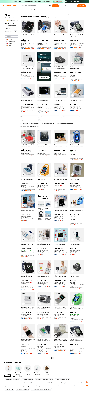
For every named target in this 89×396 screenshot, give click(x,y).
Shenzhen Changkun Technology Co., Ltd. (61, 47)
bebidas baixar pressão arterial (12, 379)
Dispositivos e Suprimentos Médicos (34, 14)
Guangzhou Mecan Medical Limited (61, 108)
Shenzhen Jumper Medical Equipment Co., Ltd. (61, 76)
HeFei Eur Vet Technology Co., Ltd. (77, 158)
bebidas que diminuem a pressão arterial (50, 116)
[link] (87, 382)
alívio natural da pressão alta (62, 379)
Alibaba (22, 14)
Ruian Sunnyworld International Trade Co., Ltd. (44, 154)
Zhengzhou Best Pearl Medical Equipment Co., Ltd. (44, 111)
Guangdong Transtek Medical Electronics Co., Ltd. (28, 76)
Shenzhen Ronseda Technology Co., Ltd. (44, 252)
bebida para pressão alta (48, 123)
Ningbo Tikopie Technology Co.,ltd (61, 154)
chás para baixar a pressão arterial (29, 126)
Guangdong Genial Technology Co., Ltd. (77, 79)
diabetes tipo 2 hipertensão (55, 382)
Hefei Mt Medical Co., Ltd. (76, 187)
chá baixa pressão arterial (23, 389)
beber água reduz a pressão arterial (68, 120)
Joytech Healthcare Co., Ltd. (44, 47)
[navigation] (11, 186)
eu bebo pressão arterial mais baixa (29, 116)
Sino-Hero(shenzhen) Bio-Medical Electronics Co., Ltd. (61, 252)
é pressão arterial (9, 389)
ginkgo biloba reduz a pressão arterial (73, 382)
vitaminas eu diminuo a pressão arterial (30, 123)
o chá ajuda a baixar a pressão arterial (48, 120)
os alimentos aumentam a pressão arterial (48, 386)
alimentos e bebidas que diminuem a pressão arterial (16, 382)
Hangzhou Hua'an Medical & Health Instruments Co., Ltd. (28, 189)
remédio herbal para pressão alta (12, 386)
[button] (50, 6)
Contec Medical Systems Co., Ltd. (61, 189)
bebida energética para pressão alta (70, 116)
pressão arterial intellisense (67, 386)
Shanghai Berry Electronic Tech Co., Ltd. (28, 154)
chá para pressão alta (27, 379)
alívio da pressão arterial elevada (39, 382)
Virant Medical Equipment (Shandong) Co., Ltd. (44, 187)
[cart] (70, 5)
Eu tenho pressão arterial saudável (65, 123)
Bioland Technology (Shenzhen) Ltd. (77, 108)
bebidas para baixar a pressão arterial (44, 379)
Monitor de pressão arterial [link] (69, 14)
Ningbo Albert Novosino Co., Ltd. (28, 255)
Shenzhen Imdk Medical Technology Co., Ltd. (77, 45)
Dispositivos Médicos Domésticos (53, 14)
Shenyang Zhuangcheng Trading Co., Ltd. (77, 252)
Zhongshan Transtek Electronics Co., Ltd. (28, 110)
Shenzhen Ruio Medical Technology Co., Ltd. (28, 218)
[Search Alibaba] (34, 5)
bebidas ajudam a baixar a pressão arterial (41, 389)
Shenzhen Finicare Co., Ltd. (27, 47)
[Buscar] (55, 5)
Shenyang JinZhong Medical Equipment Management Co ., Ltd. (77, 223)
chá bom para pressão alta (29, 386)
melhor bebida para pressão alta (28, 120)
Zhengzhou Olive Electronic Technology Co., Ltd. (61, 218)
